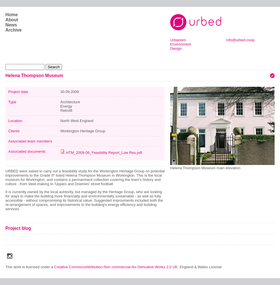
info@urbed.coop (240, 40)
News (11, 24)
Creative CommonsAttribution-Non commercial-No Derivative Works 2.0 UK (116, 267)
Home (11, 14)
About (11, 19)
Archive (13, 30)
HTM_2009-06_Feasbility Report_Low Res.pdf (104, 152)
